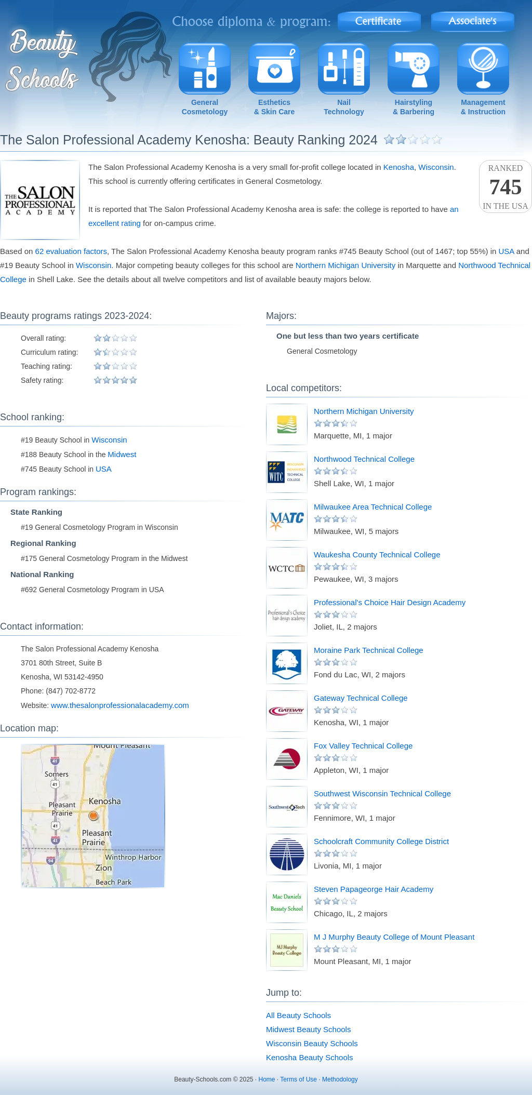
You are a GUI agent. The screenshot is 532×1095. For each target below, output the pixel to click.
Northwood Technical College (364, 459)
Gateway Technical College (361, 697)
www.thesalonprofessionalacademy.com (120, 705)
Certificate (379, 18)
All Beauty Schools (298, 1015)
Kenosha (398, 167)
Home (267, 1079)
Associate (473, 18)
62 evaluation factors (71, 251)
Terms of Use (298, 1079)
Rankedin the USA (505, 187)
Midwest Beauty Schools (308, 1029)
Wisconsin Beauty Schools (312, 1043)
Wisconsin (436, 167)
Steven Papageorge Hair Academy (373, 889)
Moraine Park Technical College (368, 650)
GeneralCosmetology (205, 107)
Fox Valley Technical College (363, 745)
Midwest (122, 454)
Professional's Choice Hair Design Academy (390, 602)
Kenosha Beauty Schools (309, 1057)
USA (506, 251)
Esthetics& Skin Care (274, 107)
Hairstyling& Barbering (413, 107)
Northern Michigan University (346, 265)
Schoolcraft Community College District (381, 841)
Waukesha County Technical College (377, 554)
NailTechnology (344, 107)
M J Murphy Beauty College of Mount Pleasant (394, 936)
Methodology (340, 1079)
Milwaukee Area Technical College (373, 506)
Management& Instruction (483, 107)
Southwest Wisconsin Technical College (382, 793)
